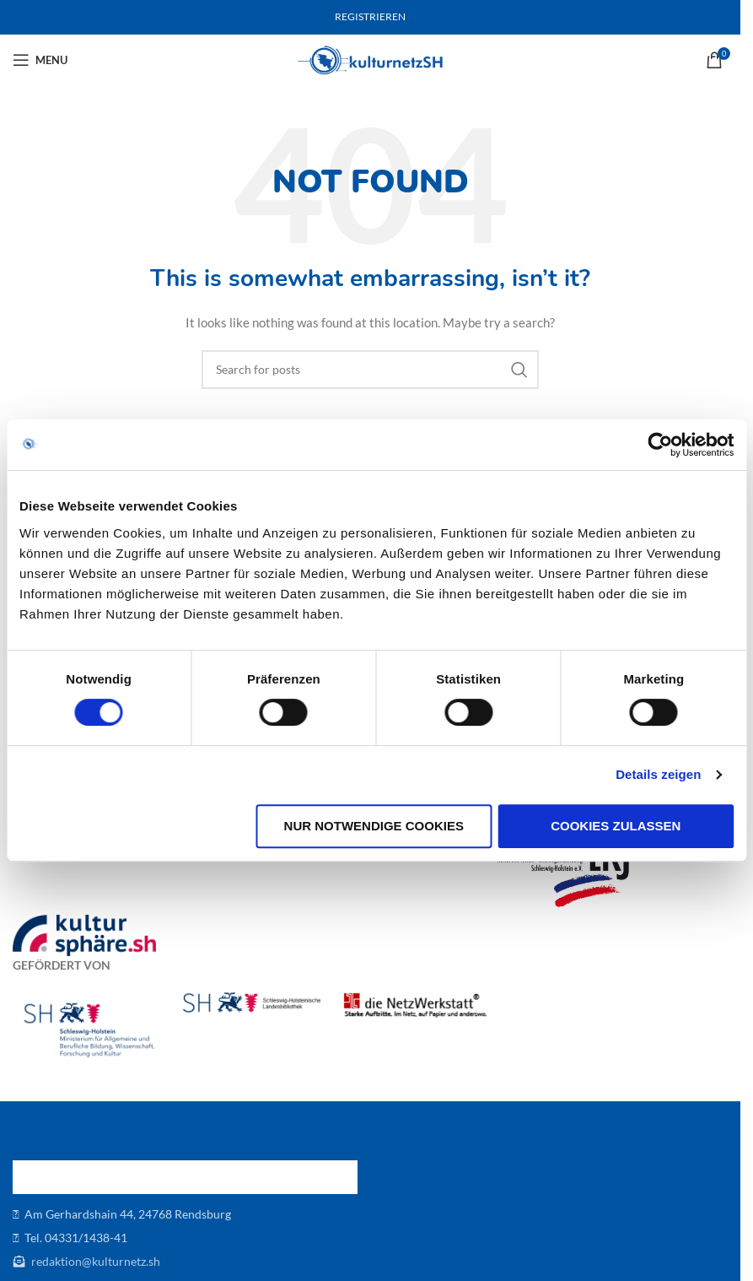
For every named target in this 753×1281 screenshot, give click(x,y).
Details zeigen (658, 774)
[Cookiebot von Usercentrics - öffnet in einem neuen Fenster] (660, 444)
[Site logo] (370, 58)
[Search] (370, 369)
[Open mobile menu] (40, 60)
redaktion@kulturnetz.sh (94, 1261)
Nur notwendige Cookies (374, 826)
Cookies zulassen (615, 826)
